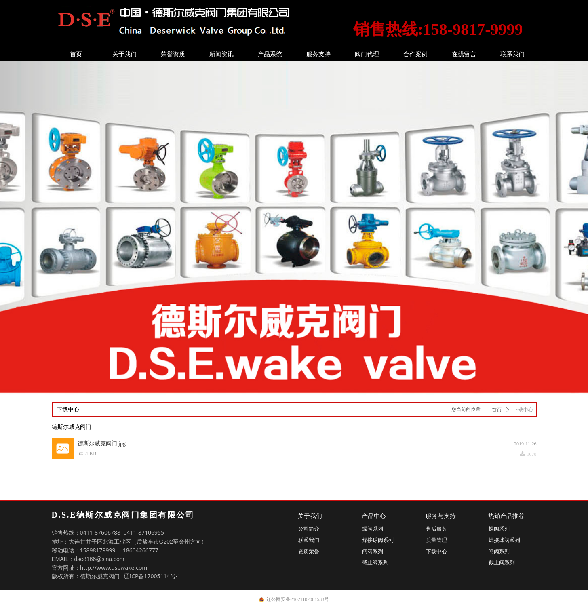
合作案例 (415, 54)
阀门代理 (367, 54)
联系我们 (512, 54)
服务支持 (318, 54)
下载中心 (523, 410)
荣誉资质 (173, 54)
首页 (76, 54)
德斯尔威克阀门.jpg (102, 443)
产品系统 (270, 54)
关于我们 (124, 54)
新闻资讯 (221, 54)
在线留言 (464, 54)
